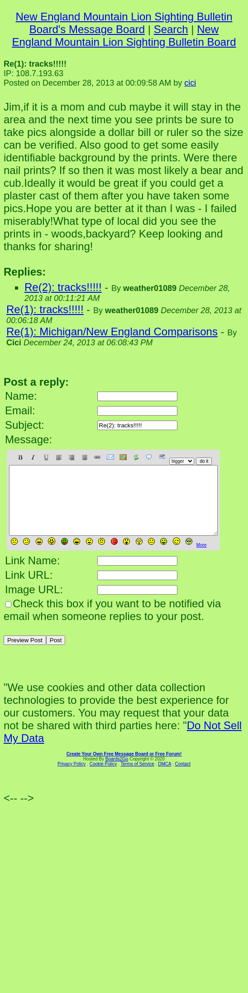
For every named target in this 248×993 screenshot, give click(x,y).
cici (190, 82)
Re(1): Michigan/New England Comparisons (112, 331)
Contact (182, 777)
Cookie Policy (103, 777)
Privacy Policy (71, 777)
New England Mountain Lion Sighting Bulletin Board (124, 35)
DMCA (164, 777)
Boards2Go (117, 772)
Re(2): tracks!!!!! (63, 287)
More (201, 558)
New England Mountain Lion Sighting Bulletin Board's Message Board (124, 22)
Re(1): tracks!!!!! (45, 309)
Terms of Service (137, 777)
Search (171, 29)
